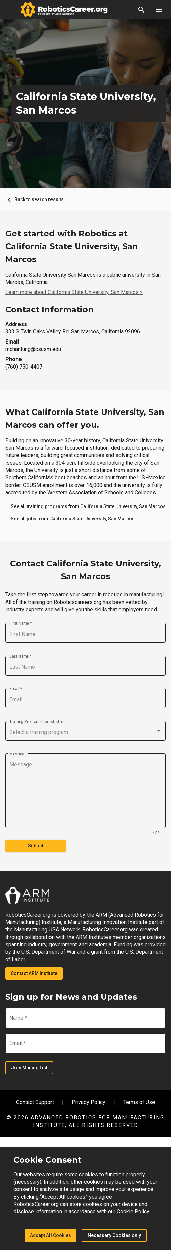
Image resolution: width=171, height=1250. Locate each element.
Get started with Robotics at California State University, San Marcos (71, 246)
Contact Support (35, 1102)
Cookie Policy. (133, 1211)
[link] (88, 506)
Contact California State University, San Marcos (85, 570)
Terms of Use (139, 1102)
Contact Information (49, 309)
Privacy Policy (88, 1102)
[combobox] (85, 732)
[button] (141, 9)
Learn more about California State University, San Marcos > (74, 292)
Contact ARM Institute (34, 973)
